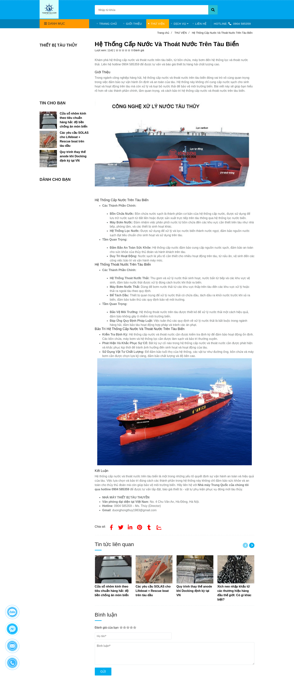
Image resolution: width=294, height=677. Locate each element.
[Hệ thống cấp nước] (139, 526)
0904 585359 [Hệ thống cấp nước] (242, 23)
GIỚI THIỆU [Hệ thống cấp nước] (134, 23)
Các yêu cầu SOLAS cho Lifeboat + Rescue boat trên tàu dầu (74, 139)
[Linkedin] (130, 526)
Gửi (103, 671)
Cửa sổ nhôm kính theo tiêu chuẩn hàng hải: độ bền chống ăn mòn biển (73, 120)
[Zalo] (158, 526)
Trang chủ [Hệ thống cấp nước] (164, 32)
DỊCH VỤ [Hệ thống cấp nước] (180, 23)
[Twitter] (121, 526)
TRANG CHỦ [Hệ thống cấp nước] (108, 23)
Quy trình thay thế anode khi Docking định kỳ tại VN (73, 156)
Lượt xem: (101, 50)
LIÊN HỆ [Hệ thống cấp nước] (201, 23)
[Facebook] (111, 526)
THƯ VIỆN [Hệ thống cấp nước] (158, 23)
